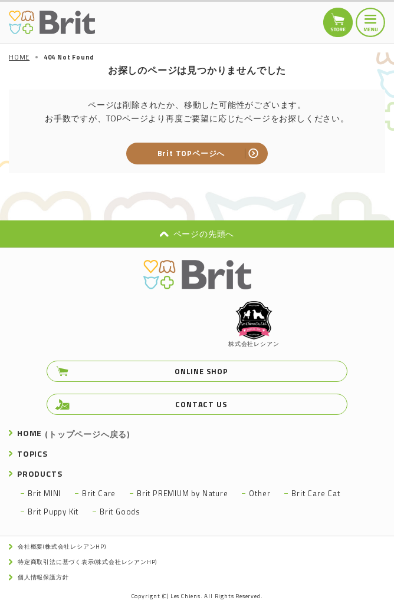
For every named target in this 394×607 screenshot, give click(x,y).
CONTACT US (201, 404)
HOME (73, 433)
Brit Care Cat (315, 493)
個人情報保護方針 (43, 577)
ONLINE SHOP (201, 371)
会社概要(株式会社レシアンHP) (62, 546)
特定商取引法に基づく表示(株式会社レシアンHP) (87, 561)
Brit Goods (120, 511)
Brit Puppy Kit (53, 511)
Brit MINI (44, 493)
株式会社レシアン (253, 324)
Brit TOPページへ (191, 153)
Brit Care (99, 493)
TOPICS (32, 453)
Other (259, 493)
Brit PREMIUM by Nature (182, 493)
